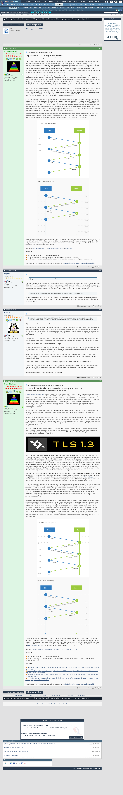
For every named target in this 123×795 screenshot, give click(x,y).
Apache (25, 7)
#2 (100, 270)
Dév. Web (59, 5)
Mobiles (92, 5)
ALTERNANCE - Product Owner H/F (34, 726)
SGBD (81, 5)
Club (97, 2)
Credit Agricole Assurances (37, 727)
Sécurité (58, 19)
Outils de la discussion (84, 45)
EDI (65, 5)
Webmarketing (101, 7)
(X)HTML (110, 7)
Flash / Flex (46, 7)
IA (36, 5)
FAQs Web (29, 695)
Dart (40, 7)
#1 (100, 48)
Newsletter (66, 2)
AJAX (19, 7)
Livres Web (72, 10)
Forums (28, 2)
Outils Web (80, 10)
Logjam (91, 477)
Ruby (72, 7)
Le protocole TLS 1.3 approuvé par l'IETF (30, 29)
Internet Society (37, 649)
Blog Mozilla (48, 649)
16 (95, 267)
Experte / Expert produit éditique (34, 733)
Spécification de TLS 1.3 (56, 248)
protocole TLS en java (11, 756)
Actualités (18, 695)
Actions (16, 14)
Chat (57, 2)
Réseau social (25, 14)
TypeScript (79, 7)
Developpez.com (87, 768)
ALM (40, 5)
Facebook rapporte (33, 646)
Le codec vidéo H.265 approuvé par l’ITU (17, 751)
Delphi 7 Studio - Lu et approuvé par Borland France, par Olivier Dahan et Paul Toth (30, 743)
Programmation (72, 5)
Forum (8, 19)
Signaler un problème (34, 25)
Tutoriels (37, 2)
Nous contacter (77, 768)
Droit (90, 2)
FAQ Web (45, 10)
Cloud (31, 5)
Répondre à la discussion (14, 25)
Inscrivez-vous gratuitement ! (41, 12)
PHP (68, 7)
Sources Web (63, 10)
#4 (100, 381)
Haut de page (96, 768)
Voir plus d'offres (76, 737)
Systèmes (100, 5)
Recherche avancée (116, 14)
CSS (35, 7)
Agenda (39, 14)
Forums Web (36, 10)
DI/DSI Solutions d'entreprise (19, 5)
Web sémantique (90, 7)
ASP (31, 7)
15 (95, 688)
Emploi (76, 2)
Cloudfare (68, 248)
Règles (50, 14)
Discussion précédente (45, 704)
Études (83, 2)
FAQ (44, 2)
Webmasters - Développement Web (24, 19)
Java (52, 5)
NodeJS (62, 7)
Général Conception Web (46, 19)
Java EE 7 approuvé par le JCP (13, 747)
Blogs (50, 2)
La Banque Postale (32, 735)
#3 (100, 309)
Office (86, 5)
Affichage (96, 45)
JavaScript (55, 7)
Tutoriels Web (53, 10)
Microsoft (46, 5)
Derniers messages (6, 14)
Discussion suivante (61, 704)
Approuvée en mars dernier (34, 394)
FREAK (86, 477)
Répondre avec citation (83, 267)
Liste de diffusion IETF (39, 248)
